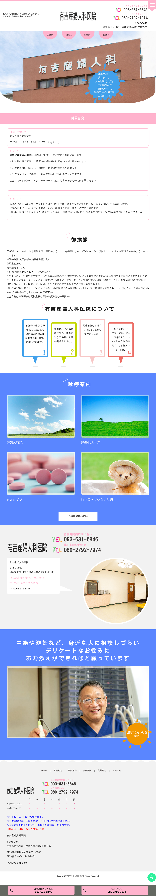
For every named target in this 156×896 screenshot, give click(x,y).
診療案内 (87, 35)
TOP (152, 878)
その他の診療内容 (78, 516)
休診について (18, 132)
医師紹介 (69, 35)
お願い (14, 150)
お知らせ (116, 770)
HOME (44, 770)
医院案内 (50, 35)
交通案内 (106, 35)
